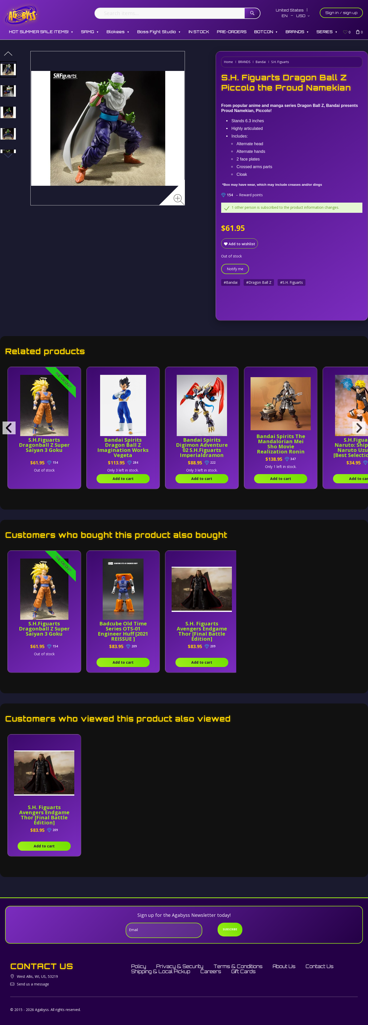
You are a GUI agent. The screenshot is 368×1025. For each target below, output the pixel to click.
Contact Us (320, 966)
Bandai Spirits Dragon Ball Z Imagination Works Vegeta (123, 447)
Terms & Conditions (238, 966)
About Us (284, 966)
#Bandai (231, 282)
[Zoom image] (179, 199)
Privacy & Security (179, 966)
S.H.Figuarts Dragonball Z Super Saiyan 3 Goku (44, 444)
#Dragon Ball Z (258, 282)
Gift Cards (243, 971)
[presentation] (9, 428)
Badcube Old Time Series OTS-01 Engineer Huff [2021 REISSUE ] (123, 631)
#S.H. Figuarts (291, 282)
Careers (210, 971)
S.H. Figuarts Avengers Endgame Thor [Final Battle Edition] (202, 631)
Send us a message (33, 984)
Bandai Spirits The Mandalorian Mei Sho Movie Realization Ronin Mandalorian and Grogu (280, 449)
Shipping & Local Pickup (160, 971)
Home (228, 62)
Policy (138, 966)
